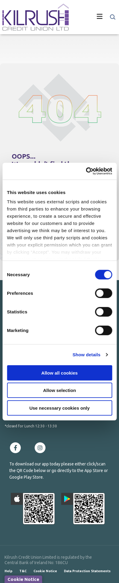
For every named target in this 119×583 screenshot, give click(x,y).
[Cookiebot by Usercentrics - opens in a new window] (85, 171)
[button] (112, 17)
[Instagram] (41, 448)
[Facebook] (16, 448)
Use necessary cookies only (59, 407)
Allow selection (59, 390)
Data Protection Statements (87, 571)
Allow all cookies (59, 372)
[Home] (33, 17)
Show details (87, 354)
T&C (23, 571)
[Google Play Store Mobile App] (83, 509)
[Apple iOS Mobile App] (33, 509)
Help (8, 571)
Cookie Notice (45, 571)
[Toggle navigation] (92, 17)
